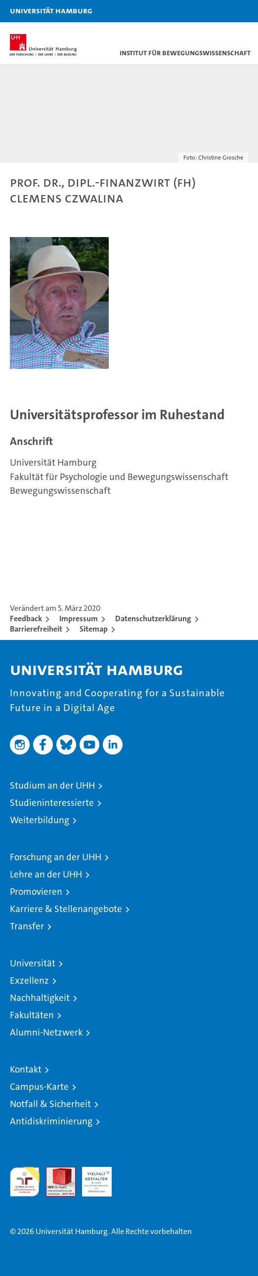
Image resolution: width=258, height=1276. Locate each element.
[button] (219, 11)
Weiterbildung (39, 820)
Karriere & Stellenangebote (66, 909)
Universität (32, 963)
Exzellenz (29, 980)
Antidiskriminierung (51, 1121)
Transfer (27, 926)
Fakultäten (32, 1015)
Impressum (78, 618)
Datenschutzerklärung (153, 618)
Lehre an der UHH (46, 874)
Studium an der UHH (52, 785)
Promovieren (36, 891)
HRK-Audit (91, 1177)
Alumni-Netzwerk (46, 1032)
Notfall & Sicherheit (50, 1104)
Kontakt (26, 1069)
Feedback (26, 618)
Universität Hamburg (51, 10)
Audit (55, 1172)
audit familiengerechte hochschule (25, 1181)
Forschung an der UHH (55, 857)
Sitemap (94, 629)
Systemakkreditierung (133, 1172)
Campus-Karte (39, 1086)
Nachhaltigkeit (40, 998)
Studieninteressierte (52, 803)
